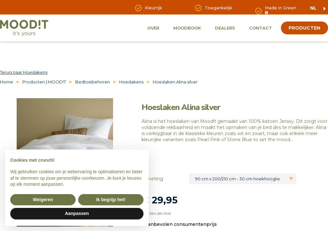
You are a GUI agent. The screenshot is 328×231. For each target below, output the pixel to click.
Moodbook (187, 27)
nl (313, 8)
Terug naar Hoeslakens (23, 72)
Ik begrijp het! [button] (111, 199)
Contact (260, 27)
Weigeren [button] (43, 199)
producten (304, 28)
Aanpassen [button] (77, 213)
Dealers (225, 27)
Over (153, 27)
